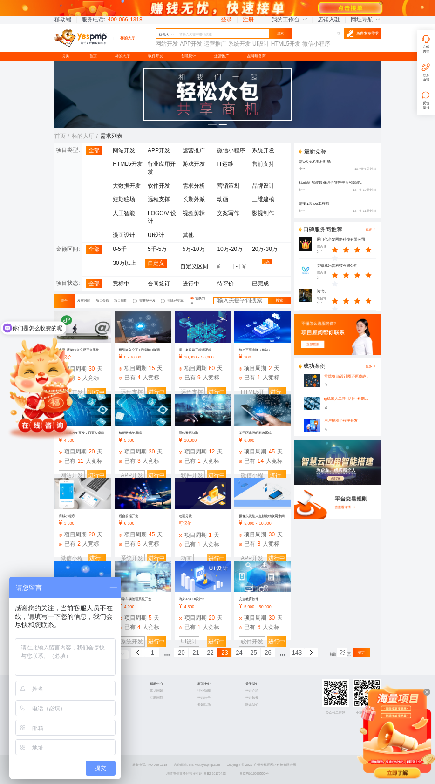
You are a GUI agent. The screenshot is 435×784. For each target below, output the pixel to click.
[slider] (354, 249)
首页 (93, 56)
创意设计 (188, 56)
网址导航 (366, 19)
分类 (65, 56)
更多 (371, 366)
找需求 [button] (166, 34)
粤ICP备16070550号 (254, 773)
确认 (267, 262)
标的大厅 (122, 56)
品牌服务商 (256, 56)
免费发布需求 (363, 33)
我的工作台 (289, 19)
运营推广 (221, 56)
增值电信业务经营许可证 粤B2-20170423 (196, 773)
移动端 (62, 19)
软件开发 (155, 56)
